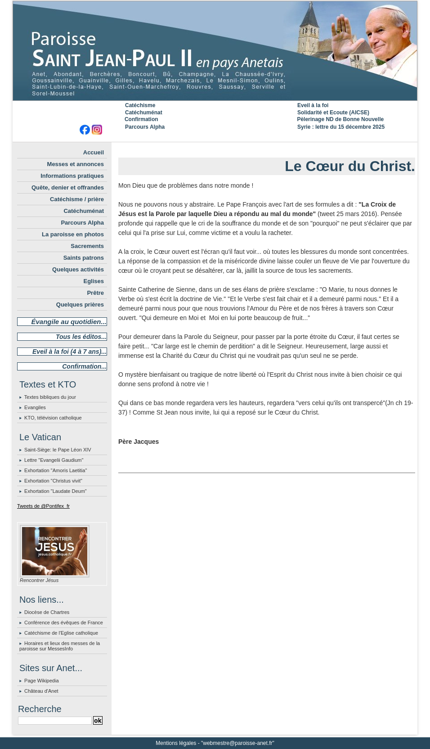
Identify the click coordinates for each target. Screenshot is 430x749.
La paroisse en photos (73, 234)
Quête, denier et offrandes (67, 187)
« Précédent (244, 149)
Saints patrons (83, 257)
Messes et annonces (75, 164)
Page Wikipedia (41, 680)
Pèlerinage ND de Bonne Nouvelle (340, 119)
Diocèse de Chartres (46, 612)
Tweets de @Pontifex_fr (43, 506)
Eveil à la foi (312, 105)
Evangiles (35, 407)
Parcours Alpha (145, 127)
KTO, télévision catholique (53, 417)
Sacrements (87, 246)
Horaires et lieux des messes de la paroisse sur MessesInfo (59, 646)
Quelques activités (78, 269)
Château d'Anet (41, 691)
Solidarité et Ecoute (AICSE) (333, 112)
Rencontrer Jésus (39, 580)
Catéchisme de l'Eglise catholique (61, 633)
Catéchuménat (143, 112)
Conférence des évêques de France (63, 622)
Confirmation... (84, 366)
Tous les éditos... (81, 336)
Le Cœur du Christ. (350, 166)
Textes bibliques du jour (50, 397)
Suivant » (292, 149)
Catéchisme (140, 105)
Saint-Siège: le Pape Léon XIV (57, 449)
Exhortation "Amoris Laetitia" (55, 470)
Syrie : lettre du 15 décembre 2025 (341, 127)
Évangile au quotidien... (69, 321)
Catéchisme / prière (77, 199)
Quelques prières (80, 304)
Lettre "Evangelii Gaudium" (53, 460)
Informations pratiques (72, 175)
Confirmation (141, 119)
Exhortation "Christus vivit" (53, 480)
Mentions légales (176, 743)
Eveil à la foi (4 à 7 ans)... (69, 351)
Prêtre (95, 292)
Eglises (93, 281)
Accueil (93, 152)
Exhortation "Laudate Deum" (55, 491)
